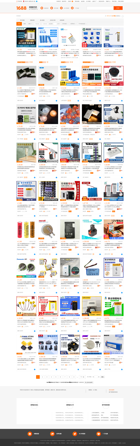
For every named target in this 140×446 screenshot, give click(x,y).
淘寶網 (47, 443)
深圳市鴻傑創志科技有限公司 (110, 209)
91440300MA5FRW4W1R (61, 420)
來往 (107, 443)
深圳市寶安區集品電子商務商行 (88, 170)
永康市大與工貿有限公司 (44, 170)
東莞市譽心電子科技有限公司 (66, 324)
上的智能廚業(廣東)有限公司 (110, 93)
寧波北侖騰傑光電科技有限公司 (88, 93)
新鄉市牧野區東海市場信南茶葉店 (118, 420)
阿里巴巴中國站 (34, 443)
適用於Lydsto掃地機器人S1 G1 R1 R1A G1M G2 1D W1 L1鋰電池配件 (113, 359)
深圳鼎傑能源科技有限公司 (66, 285)
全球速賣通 (42, 443)
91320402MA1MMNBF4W (81, 415)
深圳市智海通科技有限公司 (88, 132)
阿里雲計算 (81, 443)
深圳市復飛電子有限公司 (22, 285)
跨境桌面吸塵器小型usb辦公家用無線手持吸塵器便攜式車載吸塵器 (26, 129)
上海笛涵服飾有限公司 (97, 412)
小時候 (102, 412)
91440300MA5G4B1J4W (70, 417)
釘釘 (110, 443)
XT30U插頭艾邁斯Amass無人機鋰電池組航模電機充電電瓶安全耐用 (25, 359)
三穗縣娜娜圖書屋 (96, 420)
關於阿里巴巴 (86, 440)
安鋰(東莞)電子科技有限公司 (110, 285)
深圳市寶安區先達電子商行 (22, 362)
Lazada (124, 443)
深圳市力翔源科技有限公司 (22, 93)
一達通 (119, 443)
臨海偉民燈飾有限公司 (66, 132)
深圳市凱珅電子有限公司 (22, 209)
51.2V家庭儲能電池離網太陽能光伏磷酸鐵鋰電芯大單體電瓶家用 (70, 282)
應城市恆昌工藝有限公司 (44, 132)
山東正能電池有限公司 (66, 93)
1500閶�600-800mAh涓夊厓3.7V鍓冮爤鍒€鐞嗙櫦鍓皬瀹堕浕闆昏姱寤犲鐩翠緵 (48, 52)
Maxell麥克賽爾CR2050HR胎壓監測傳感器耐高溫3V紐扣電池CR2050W (48, 244)
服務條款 (74, 440)
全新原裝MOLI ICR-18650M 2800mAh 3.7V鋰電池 (48, 206)
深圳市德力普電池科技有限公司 (110, 247)
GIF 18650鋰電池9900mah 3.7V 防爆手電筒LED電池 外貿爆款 (26, 244)
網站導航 (98, 440)
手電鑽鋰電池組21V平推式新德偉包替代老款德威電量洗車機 (47, 90)
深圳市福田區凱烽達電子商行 (22, 324)
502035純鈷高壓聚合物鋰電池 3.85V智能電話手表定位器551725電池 (69, 321)
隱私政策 (79, 440)
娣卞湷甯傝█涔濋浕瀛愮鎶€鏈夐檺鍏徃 (66, 55)
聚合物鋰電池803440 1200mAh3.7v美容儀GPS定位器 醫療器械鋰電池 (47, 321)
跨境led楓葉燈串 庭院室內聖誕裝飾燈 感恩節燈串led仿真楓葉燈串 (70, 129)
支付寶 (102, 443)
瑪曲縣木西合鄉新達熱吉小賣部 (118, 417)
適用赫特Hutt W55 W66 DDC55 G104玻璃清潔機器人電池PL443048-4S (91, 282)
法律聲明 (68, 440)
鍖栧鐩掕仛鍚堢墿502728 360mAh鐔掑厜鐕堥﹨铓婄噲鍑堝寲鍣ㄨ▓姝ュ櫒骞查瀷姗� (26, 52)
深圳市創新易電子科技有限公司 (44, 247)
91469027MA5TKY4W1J (71, 420)
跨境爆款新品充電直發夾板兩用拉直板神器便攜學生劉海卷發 (26, 167)
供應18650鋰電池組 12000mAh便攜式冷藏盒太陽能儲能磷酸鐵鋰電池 (91, 206)
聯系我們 (92, 440)
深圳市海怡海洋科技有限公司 (108, 420)
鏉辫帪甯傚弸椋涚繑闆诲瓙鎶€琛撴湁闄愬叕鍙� (22, 55)
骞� (34, 55)
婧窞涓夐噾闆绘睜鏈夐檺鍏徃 (44, 55)
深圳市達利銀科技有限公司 (110, 324)
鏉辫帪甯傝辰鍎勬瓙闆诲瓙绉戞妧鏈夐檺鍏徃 (88, 55)
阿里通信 (92, 443)
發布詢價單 (111, 390)
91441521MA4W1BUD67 (71, 412)
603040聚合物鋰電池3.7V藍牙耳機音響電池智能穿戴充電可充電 (26, 206)
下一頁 (82, 377)
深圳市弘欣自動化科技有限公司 (88, 324)
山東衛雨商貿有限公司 (97, 417)
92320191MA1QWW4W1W (62, 412)
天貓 (51, 443)
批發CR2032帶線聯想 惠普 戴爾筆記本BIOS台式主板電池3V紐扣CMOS (26, 321)
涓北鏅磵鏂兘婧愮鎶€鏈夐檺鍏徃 (110, 55)
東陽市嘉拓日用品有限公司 (110, 132)
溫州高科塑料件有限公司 (44, 93)
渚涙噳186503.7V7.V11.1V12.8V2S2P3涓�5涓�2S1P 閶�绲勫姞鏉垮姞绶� (92, 52)
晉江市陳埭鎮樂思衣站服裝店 (117, 415)
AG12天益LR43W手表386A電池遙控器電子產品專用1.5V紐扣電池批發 (91, 167)
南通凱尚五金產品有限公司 (44, 362)
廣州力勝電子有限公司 (88, 209)
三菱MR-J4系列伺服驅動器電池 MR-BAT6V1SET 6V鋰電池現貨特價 (92, 321)
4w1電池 (95, 390)
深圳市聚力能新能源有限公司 (44, 324)
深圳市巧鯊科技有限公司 (66, 170)
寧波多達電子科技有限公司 (22, 132)
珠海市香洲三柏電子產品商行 (88, 285)
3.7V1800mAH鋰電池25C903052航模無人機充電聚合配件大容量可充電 (113, 167)
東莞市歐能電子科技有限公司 (66, 209)
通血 (102, 415)
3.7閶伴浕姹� (74, 57)
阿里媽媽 (72, 443)
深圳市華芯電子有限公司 (88, 362)
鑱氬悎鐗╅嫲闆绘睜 (66, 57)
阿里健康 (114, 443)
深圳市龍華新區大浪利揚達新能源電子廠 (66, 247)
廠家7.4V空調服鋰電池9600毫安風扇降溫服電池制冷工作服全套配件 (69, 206)
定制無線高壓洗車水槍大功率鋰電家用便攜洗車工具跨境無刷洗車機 (47, 167)
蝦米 (76, 443)
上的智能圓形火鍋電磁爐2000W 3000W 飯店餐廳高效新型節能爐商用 (113, 90)
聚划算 (55, 443)
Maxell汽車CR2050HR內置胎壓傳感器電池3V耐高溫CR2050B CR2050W (92, 359)
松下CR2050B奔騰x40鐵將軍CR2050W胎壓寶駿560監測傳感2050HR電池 (26, 282)
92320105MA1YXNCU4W (62, 417)
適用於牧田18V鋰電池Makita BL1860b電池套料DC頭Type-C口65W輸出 (70, 359)
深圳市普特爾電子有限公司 (44, 209)
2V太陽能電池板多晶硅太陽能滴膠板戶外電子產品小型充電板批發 (91, 90)
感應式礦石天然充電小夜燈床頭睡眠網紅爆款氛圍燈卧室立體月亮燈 (47, 129)
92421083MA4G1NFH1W (80, 412)
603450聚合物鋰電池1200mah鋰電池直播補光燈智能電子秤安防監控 (113, 282)
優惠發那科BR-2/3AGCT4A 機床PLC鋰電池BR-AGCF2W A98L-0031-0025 (47, 282)
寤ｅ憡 (33, 53)
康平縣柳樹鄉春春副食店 (107, 417)
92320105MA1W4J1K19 (80, 417)
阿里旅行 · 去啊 (65, 443)
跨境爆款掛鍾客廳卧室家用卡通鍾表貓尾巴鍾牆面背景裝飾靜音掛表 (113, 129)
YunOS (86, 443)
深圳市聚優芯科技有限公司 (66, 362)
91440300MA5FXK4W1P (80, 420)
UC (99, 443)
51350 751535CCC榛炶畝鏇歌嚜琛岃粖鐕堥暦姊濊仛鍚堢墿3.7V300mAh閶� (113, 52)
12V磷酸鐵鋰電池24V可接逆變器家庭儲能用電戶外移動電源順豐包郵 (113, 244)
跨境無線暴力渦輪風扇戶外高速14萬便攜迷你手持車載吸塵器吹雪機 (69, 167)
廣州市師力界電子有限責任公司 (22, 247)
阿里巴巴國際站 (25, 443)
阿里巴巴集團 (17, 443)
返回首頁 (81, 382)
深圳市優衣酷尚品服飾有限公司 (118, 412)
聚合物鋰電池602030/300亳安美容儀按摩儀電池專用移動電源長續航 (113, 321)
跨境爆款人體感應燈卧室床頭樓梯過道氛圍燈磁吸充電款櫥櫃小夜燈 (91, 129)
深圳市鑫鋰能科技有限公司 (110, 170)
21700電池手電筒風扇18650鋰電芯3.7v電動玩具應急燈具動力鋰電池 (70, 90)
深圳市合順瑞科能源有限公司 (88, 247)
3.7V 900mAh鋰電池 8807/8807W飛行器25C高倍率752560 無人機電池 (113, 206)
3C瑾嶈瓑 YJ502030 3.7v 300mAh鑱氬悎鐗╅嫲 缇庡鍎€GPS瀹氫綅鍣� (70, 52)
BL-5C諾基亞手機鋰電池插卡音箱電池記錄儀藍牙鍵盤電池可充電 (25, 90)
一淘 (59, 443)
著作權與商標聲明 (60, 440)
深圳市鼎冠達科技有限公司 (44, 285)
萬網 (96, 443)
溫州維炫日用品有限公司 (22, 170)
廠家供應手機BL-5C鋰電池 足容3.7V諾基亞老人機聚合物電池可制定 (69, 244)
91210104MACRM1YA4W (71, 415)
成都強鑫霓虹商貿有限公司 (98, 415)
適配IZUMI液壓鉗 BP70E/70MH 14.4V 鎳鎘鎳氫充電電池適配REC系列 (92, 244)
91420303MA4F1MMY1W (62, 415)
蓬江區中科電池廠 (109, 362)
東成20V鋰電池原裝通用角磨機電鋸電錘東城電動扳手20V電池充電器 (47, 359)
